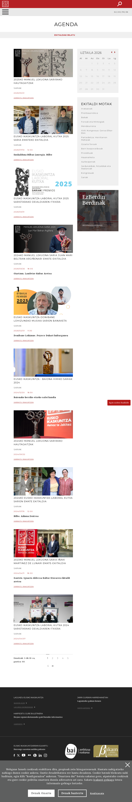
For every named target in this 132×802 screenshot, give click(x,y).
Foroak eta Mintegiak (92, 122)
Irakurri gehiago (103, 780)
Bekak (84, 117)
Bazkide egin (20, 703)
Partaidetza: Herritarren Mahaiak (94, 138)
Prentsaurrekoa (89, 113)
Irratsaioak (86, 108)
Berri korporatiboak (92, 148)
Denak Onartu (41, 793)
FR (123, 12)
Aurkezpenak (88, 162)
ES (119, 12)
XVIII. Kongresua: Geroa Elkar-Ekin (97, 131)
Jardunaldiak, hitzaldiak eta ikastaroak (96, 167)
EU (115, 12)
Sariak (84, 177)
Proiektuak (87, 153)
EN (127, 12)
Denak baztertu (72, 793)
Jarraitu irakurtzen (43, 98)
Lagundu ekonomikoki (24, 707)
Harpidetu (19, 724)
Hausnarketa (88, 157)
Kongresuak (87, 173)
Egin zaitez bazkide (119, 403)
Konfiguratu (97, 793)
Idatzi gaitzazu (84, 708)
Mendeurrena (88, 126)
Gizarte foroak (89, 144)
